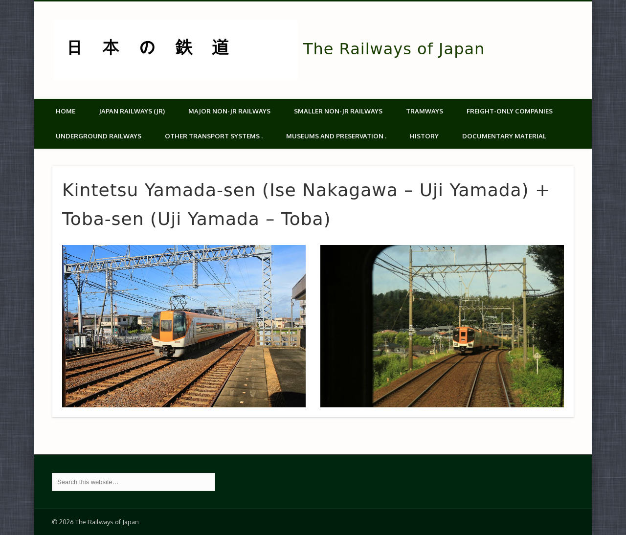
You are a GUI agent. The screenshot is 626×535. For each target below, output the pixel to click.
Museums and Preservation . (336, 136)
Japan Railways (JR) (132, 111)
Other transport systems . (214, 136)
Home (65, 111)
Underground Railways (98, 136)
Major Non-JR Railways (229, 111)
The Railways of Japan (394, 49)
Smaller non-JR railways (338, 111)
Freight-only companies (510, 111)
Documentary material (504, 136)
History (424, 136)
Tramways (424, 111)
